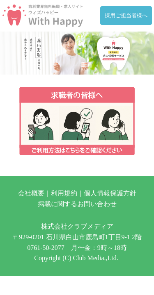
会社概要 (31, 193)
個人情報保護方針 (110, 193)
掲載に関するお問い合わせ (77, 203)
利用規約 (64, 193)
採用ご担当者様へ (126, 15)
